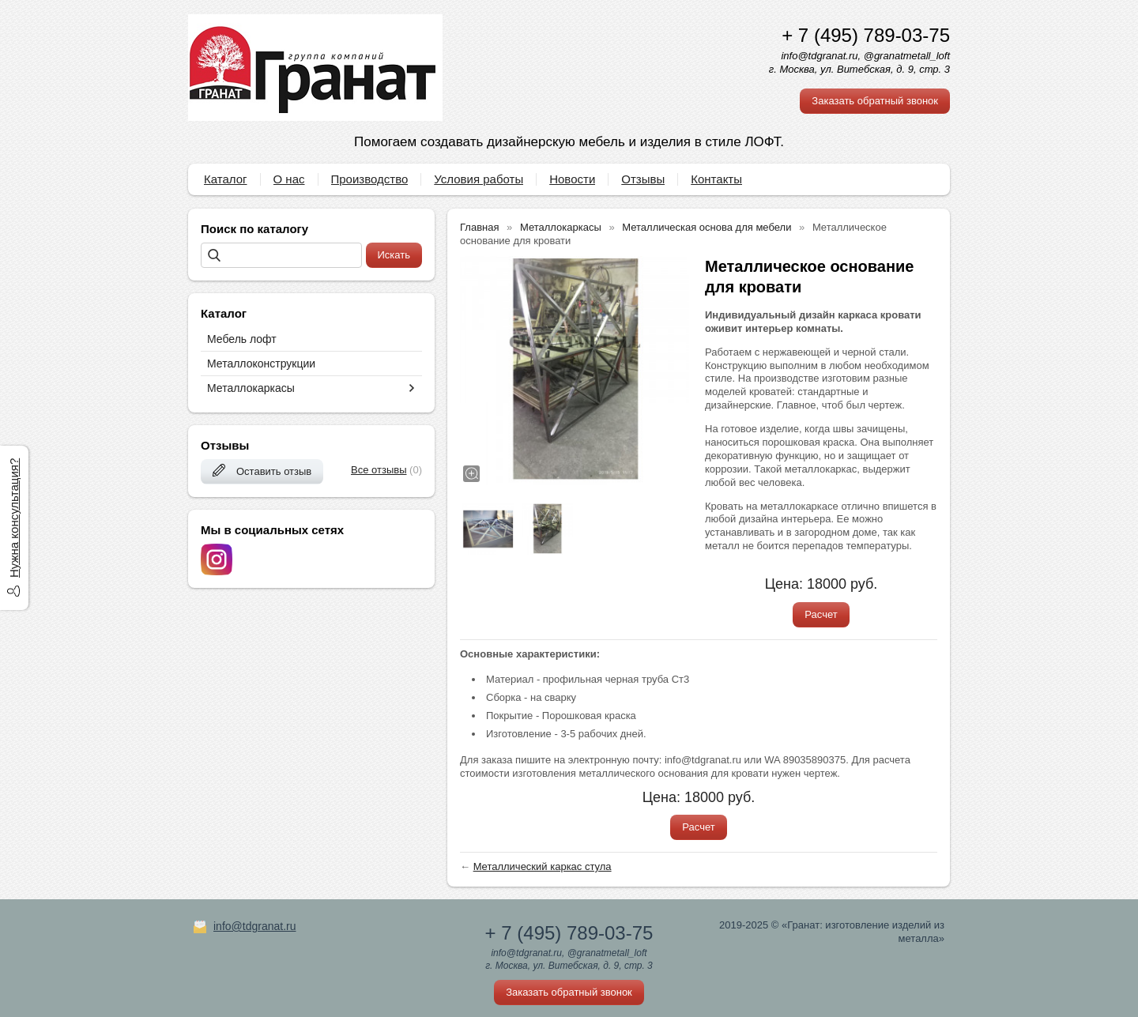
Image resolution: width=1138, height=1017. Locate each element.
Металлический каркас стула (542, 866)
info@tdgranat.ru (254, 926)
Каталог (225, 179)
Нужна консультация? (14, 518)
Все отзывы (378, 470)
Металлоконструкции (261, 363)
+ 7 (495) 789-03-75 (866, 35)
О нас (289, 179)
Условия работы (478, 179)
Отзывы (643, 179)
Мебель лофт (242, 339)
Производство (370, 179)
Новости (572, 179)
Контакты (716, 179)
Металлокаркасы (251, 388)
